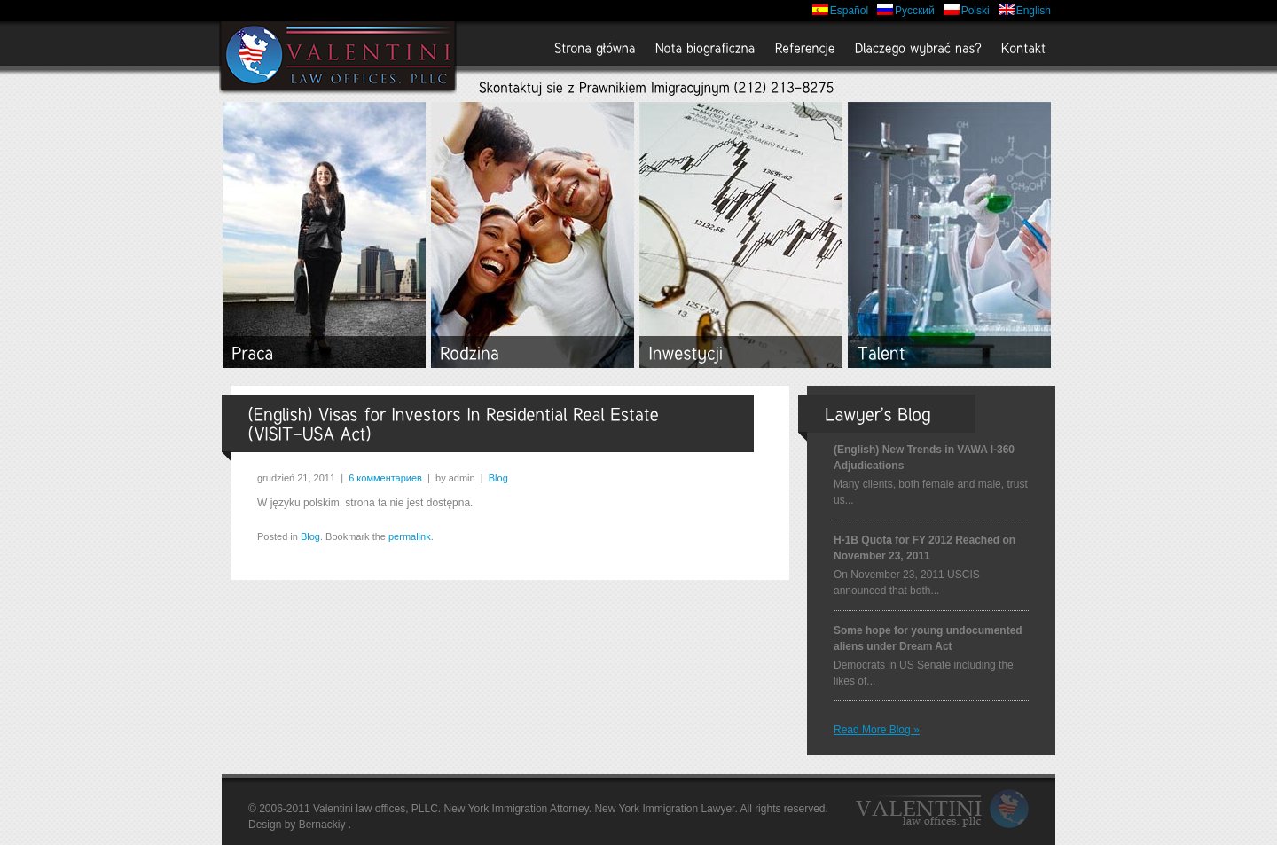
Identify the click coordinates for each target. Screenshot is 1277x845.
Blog (498, 478)
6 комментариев (385, 478)
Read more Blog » (877, 730)
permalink (409, 536)
